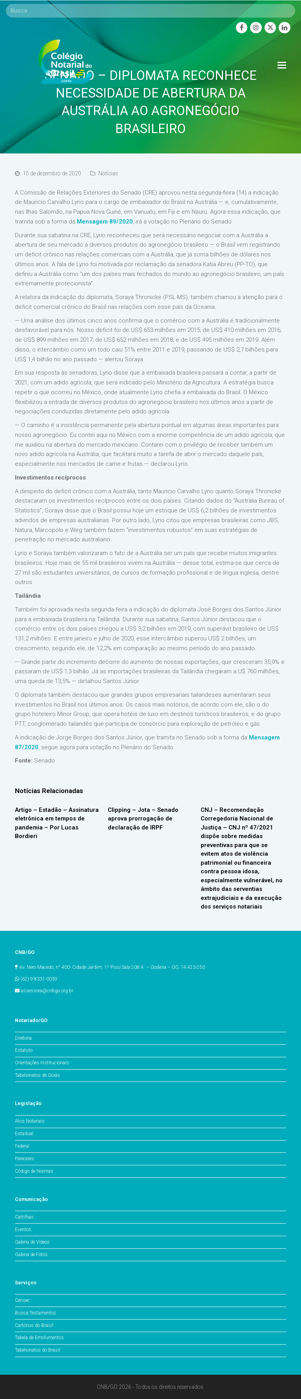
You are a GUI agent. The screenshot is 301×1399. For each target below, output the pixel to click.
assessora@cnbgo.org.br (47, 990)
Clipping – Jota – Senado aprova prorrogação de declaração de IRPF (143, 818)
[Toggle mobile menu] (281, 65)
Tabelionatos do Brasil (37, 1350)
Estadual (24, 1133)
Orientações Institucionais (42, 1062)
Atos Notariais (30, 1121)
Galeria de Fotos (31, 1254)
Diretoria (23, 1038)
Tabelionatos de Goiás (37, 1075)
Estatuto (24, 1050)
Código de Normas (34, 1171)
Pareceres (24, 1158)
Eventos (23, 1229)
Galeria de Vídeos (32, 1242)
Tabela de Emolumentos (39, 1337)
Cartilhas (24, 1217)
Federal (22, 1146)
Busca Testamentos (35, 1313)
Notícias (108, 173)
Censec (22, 1300)
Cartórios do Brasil (34, 1325)
